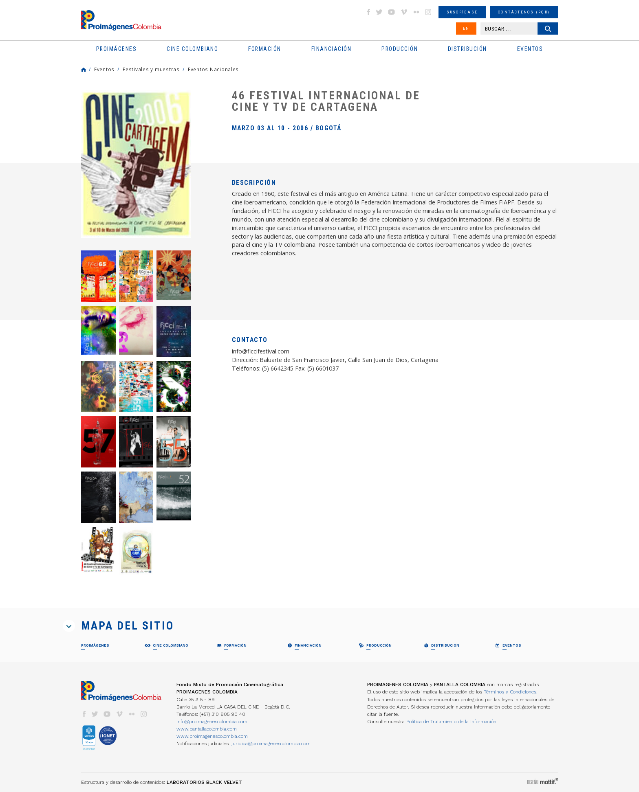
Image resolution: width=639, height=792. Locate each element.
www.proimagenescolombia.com (212, 736)
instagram (428, 12)
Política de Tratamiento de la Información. (452, 721)
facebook (368, 12)
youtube (392, 12)
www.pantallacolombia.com (206, 729)
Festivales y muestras (151, 69)
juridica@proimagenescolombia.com (271, 743)
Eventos (104, 69)
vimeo (404, 12)
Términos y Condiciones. (511, 692)
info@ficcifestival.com (260, 351)
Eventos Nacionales (213, 69)
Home (83, 70)
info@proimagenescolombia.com (211, 721)
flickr (416, 12)
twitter (379, 12)
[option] (136, 164)
